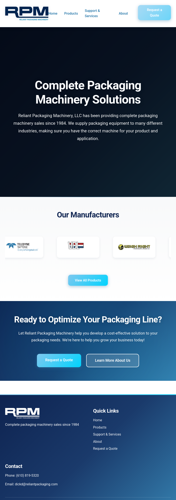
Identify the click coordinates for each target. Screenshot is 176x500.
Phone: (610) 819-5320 (22, 476)
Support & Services (92, 13)
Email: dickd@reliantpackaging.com (32, 485)
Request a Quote (154, 12)
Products (71, 13)
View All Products (88, 283)
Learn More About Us (113, 363)
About (123, 13)
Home (53, 13)
